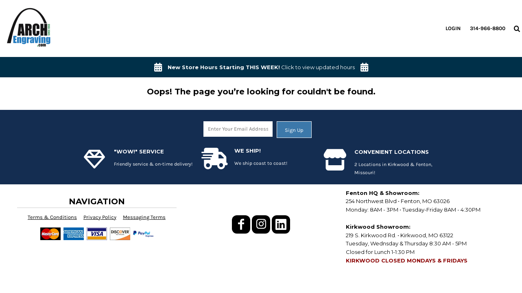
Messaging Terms (144, 217)
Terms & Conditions (52, 217)
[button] (516, 28)
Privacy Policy (99, 217)
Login (453, 28)
